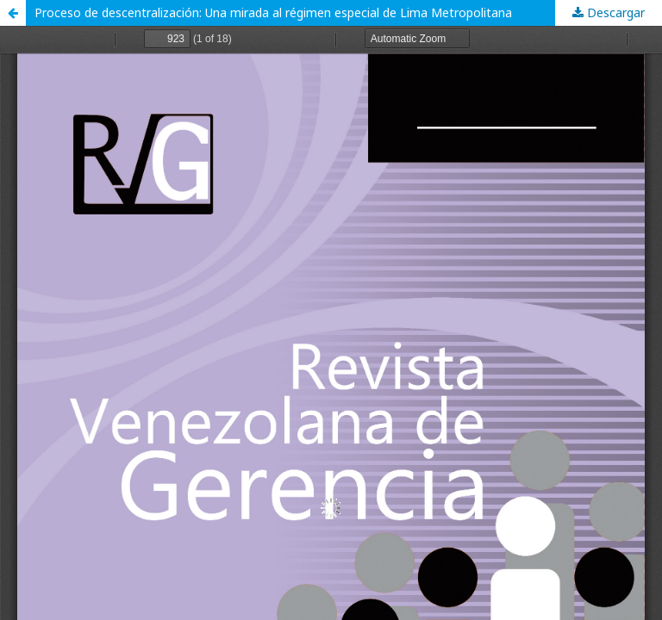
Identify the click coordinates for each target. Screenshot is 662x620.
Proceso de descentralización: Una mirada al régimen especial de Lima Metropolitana (273, 12)
